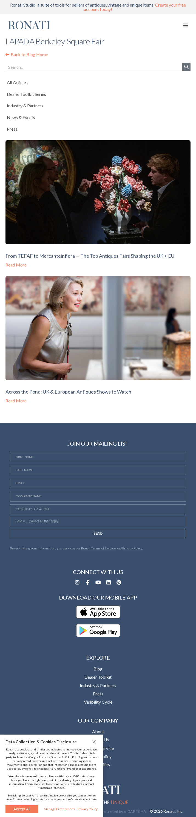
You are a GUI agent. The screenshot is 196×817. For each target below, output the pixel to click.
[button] (95, 741)
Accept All (21, 809)
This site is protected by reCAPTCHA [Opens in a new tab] (113, 811)
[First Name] (98, 457)
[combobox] (98, 521)
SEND (98, 533)
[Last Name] (98, 470)
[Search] (186, 67)
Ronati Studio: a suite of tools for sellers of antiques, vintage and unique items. (98, 7)
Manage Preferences (59, 809)
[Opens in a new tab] (77, 582)
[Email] (98, 483)
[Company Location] (98, 509)
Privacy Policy (88, 809)
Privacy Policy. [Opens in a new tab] (132, 548)
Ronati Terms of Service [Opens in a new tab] (98, 548)
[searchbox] (98, 522)
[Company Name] (98, 496)
